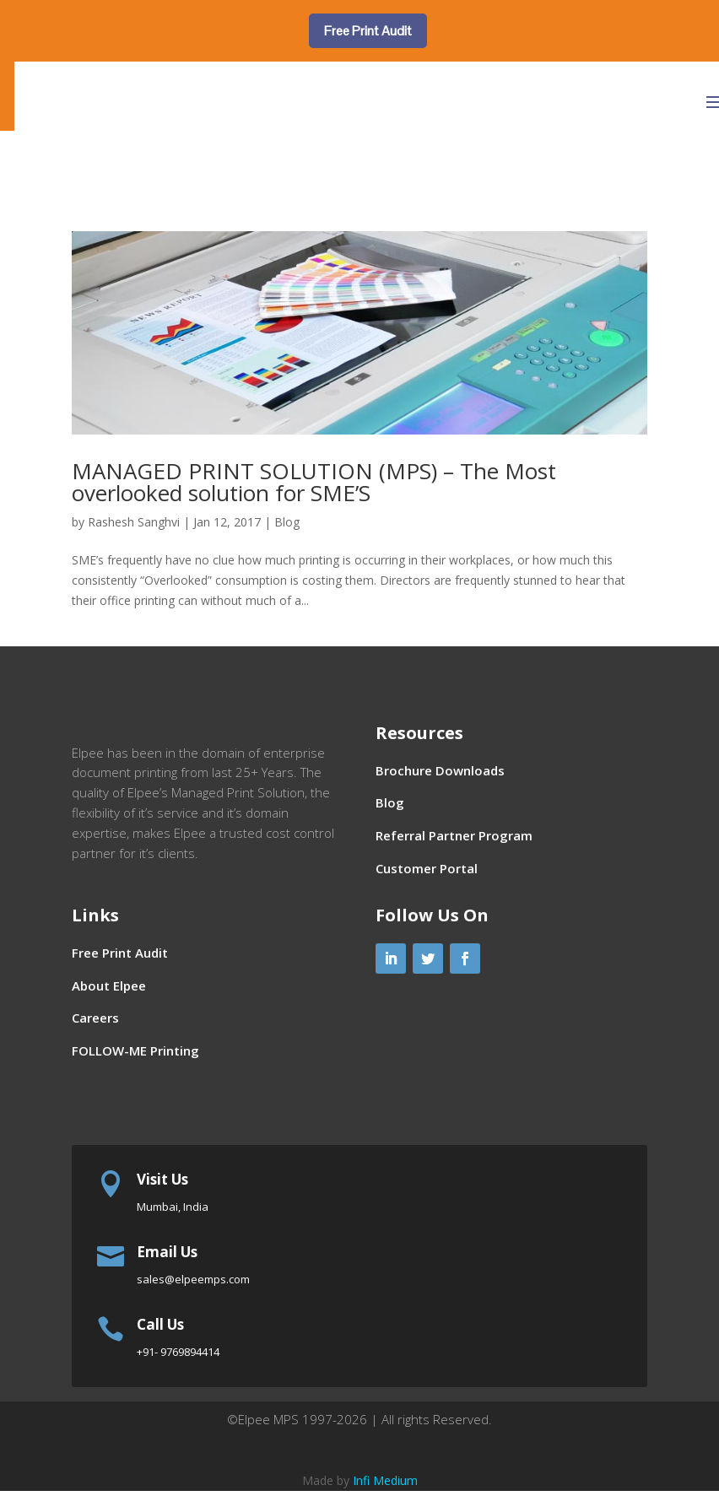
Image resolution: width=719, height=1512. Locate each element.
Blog (287, 522)
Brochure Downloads (440, 770)
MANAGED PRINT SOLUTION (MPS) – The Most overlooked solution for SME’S (314, 482)
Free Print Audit (368, 31)
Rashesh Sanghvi (134, 522)
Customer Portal (427, 868)
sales (193, 1305)
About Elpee (109, 1011)
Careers (95, 1044)
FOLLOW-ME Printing (135, 1077)
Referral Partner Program (454, 835)
